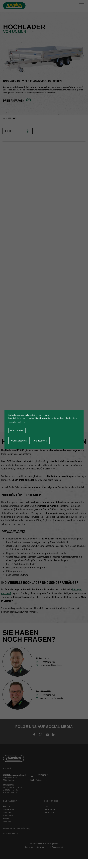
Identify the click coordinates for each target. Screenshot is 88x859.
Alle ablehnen (40, 440)
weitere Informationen (16, 422)
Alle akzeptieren (19, 440)
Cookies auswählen (17, 430)
